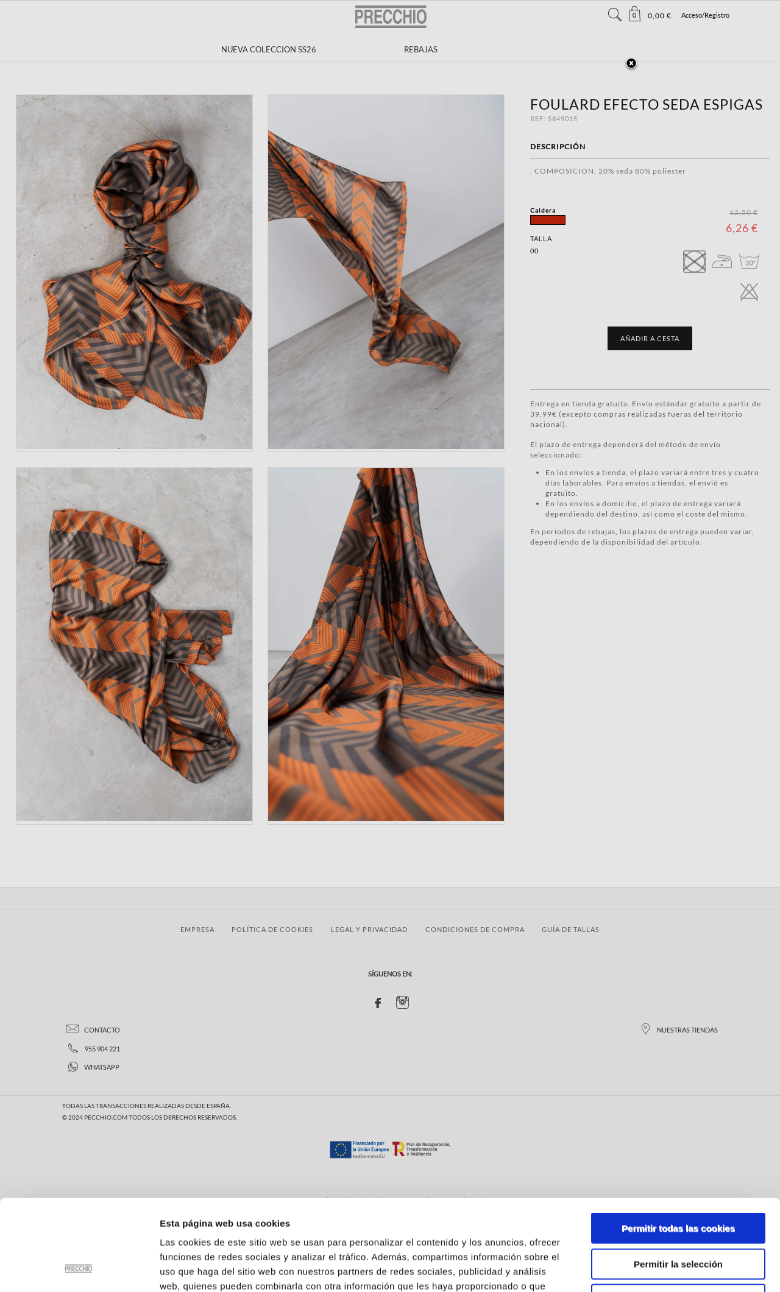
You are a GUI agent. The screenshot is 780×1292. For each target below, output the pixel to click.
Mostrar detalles (654, 1268)
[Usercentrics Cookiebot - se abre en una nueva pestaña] (79, 1268)
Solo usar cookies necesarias (678, 1214)
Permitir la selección (678, 1179)
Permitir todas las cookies (678, 1143)
